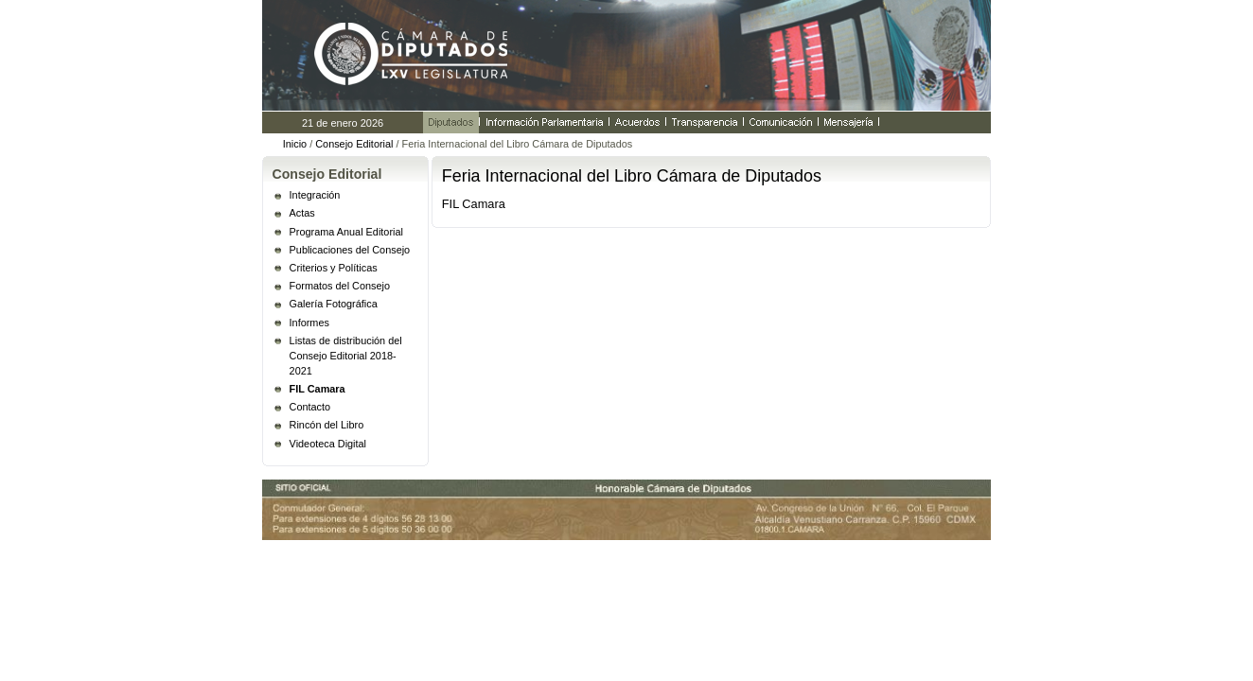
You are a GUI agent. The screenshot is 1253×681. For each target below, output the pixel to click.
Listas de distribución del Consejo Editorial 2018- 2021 (346, 355)
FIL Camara (317, 388)
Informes (309, 322)
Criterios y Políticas (334, 267)
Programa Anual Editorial (346, 231)
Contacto (310, 406)
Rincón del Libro (327, 424)
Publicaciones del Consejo (350, 249)
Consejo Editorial (354, 143)
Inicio (295, 143)
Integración (315, 195)
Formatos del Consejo (340, 285)
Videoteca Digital (328, 443)
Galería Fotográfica (334, 303)
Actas (302, 212)
